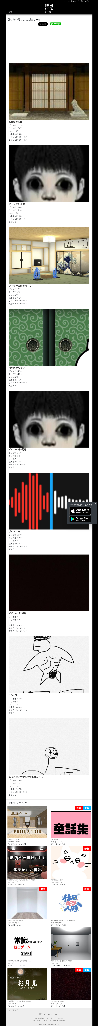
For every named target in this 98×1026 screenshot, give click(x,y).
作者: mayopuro (56, 923)
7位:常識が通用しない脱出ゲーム (27, 944)
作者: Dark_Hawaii (13, 842)
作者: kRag (54, 963)
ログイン (87, 1)
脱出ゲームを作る (57, 1018)
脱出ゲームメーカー (49, 1014)
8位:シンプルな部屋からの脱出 (71, 944)
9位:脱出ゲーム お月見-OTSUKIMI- (27, 985)
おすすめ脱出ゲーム (41, 1018)
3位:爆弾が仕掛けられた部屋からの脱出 (27, 863)
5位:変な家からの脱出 (27, 904)
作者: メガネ (11, 1004)
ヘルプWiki (36, 1021)
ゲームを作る (69, 1)
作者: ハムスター (13, 923)
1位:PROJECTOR (27, 823)
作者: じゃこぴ (12, 882)
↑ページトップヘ (13, 1010)
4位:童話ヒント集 (71, 863)
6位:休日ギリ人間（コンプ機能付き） (71, 904)
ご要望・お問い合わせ (50, 1021)
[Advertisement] (49, 44)
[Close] (95, 503)
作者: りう (10, 963)
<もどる (9, 12)
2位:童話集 (71, 823)
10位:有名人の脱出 (71, 985)
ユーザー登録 (79, 1)
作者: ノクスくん (57, 1004)
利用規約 (62, 1021)
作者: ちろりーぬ (57, 842)
